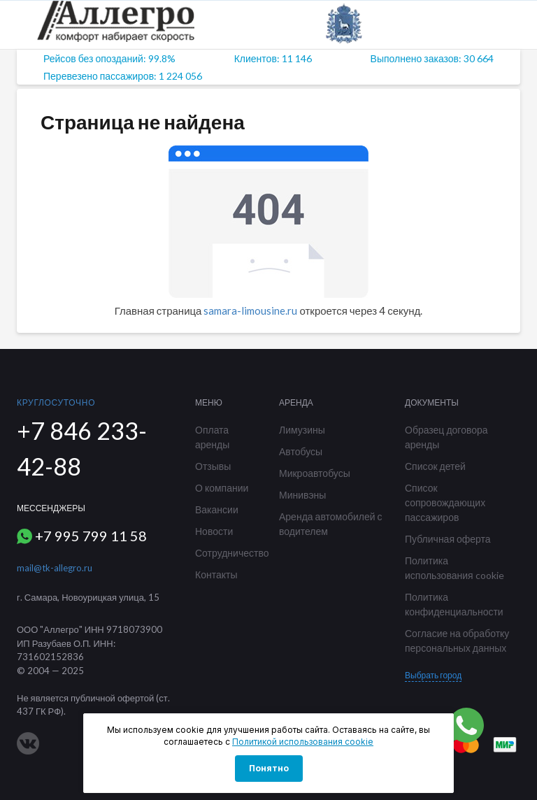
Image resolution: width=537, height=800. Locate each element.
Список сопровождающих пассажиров (445, 502)
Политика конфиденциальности (454, 604)
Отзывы (213, 466)
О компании (221, 488)
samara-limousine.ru (250, 310)
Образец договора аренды (446, 437)
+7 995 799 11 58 (91, 535)
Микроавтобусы (314, 473)
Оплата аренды (212, 437)
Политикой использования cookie (302, 741)
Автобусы (300, 451)
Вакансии (216, 509)
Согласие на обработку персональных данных (457, 640)
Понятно (269, 768)
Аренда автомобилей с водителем (330, 523)
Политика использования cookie (454, 568)
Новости (214, 531)
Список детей (435, 466)
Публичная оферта (448, 539)
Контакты (216, 574)
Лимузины (302, 430)
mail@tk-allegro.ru (54, 567)
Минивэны (302, 495)
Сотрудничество (226, 553)
